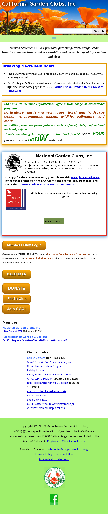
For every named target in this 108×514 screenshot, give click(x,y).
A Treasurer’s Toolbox (39, 378)
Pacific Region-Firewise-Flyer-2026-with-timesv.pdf (34, 340)
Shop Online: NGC (37, 399)
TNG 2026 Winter (12, 331)
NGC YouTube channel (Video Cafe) (47, 391)
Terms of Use (64, 454)
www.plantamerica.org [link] (85, 177)
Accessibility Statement (54, 459)
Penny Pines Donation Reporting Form (49, 374)
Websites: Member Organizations (46, 408)
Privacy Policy (43, 454)
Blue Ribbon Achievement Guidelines (47, 382)
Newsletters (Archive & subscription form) (49, 362)
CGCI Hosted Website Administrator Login (51, 404)
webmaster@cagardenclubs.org (67, 449)
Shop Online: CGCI (37, 395)
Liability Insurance (37, 370)
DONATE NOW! (54, 221)
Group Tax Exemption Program (44, 366)
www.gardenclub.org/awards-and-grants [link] (48, 184)
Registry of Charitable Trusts (66, 441)
